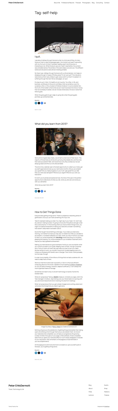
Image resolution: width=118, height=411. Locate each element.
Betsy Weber (57, 327)
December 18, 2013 (39, 198)
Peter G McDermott (16, 3)
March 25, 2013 (38, 359)
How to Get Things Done (48, 212)
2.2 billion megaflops (75, 264)
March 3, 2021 (38, 109)
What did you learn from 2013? (51, 123)
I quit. (38, 56)
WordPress (106, 406)
